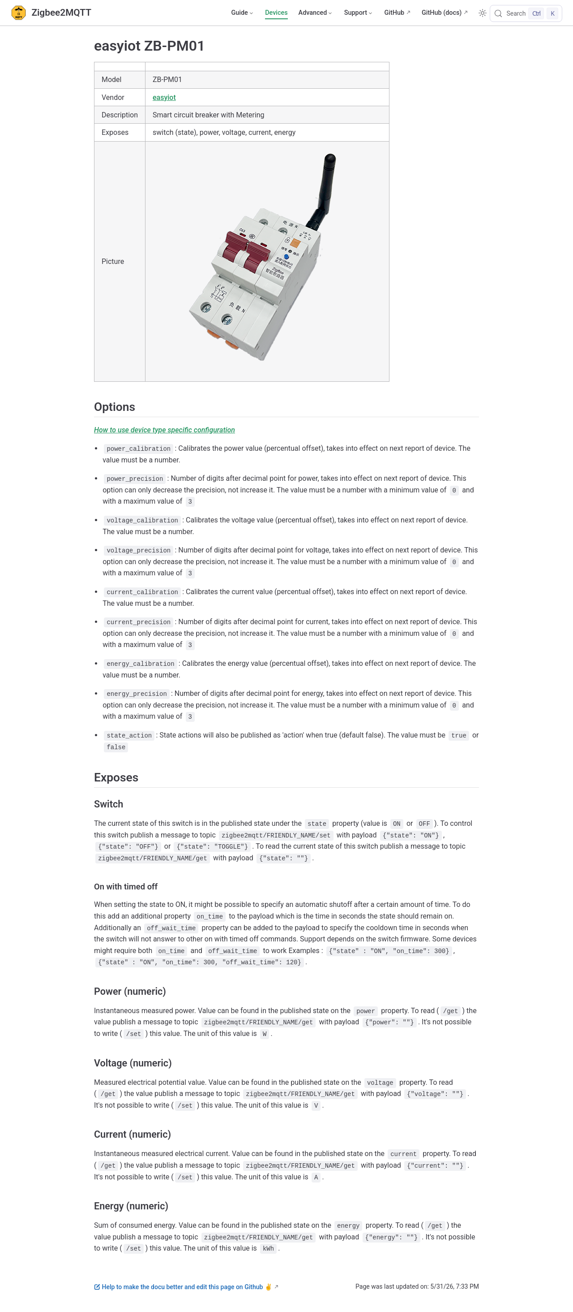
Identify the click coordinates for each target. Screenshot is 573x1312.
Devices (276, 13)
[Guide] (242, 13)
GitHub (394, 13)
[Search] (526, 13)
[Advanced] (316, 13)
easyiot (164, 97)
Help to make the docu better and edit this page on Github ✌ (183, 1286)
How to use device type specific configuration (164, 430)
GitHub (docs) (442, 13)
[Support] (359, 13)
